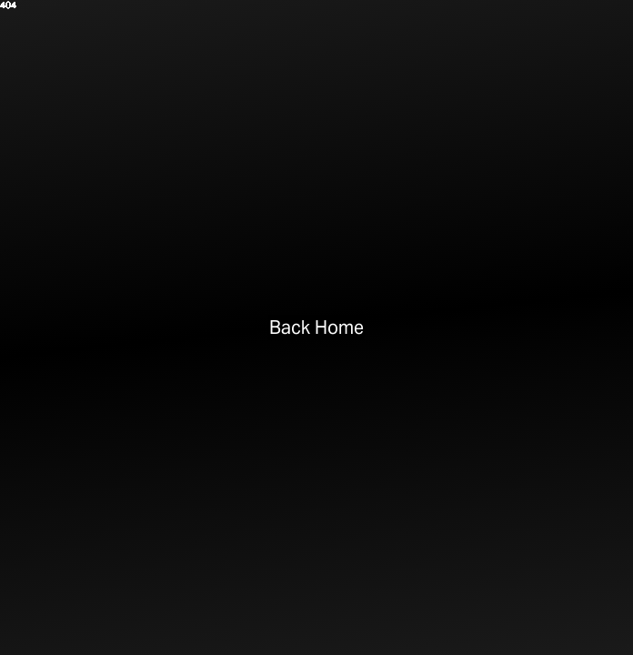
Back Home (317, 327)
